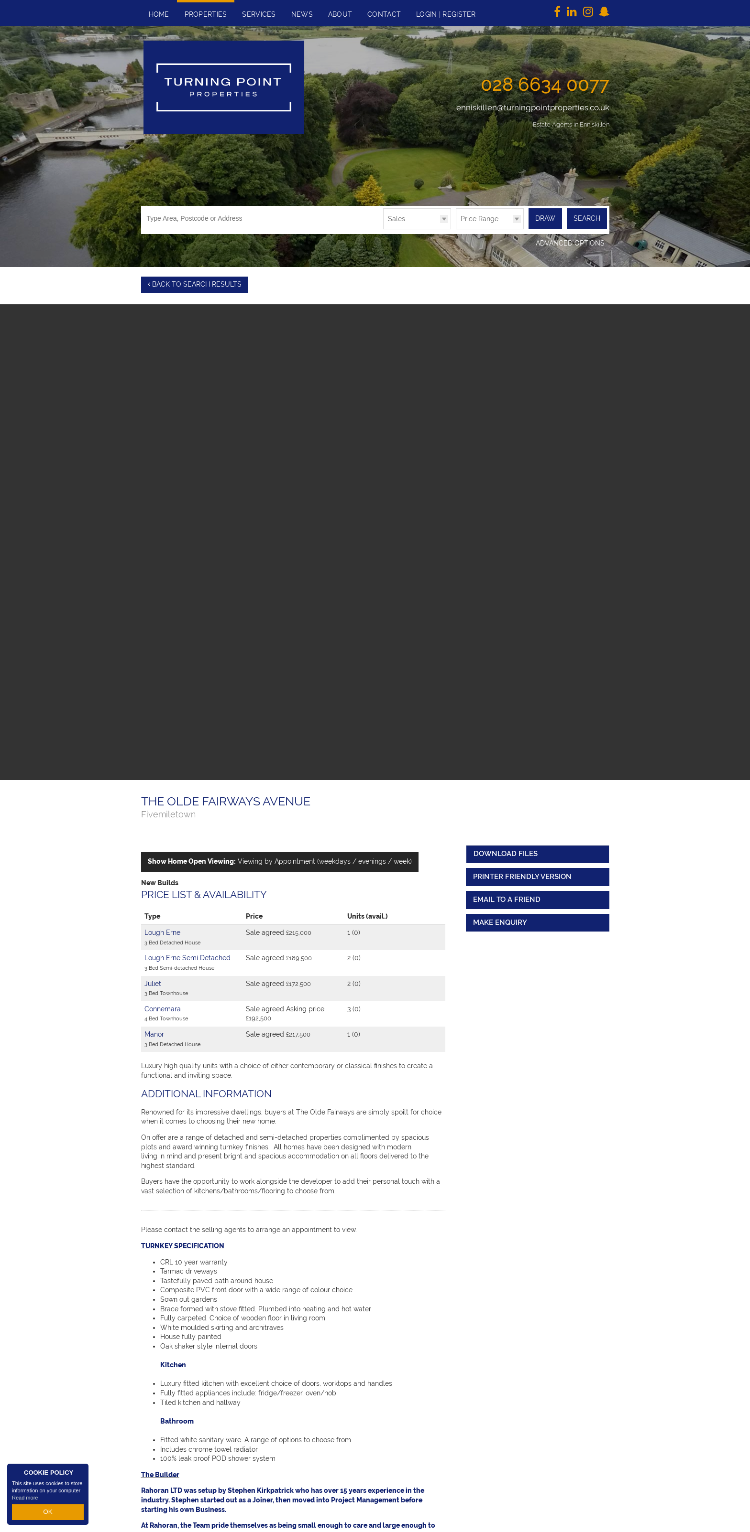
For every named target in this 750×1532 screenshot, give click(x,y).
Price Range (479, 219)
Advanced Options (570, 243)
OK (48, 1513)
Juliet (152, 982)
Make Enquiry (500, 920)
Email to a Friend (506, 898)
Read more (25, 1500)
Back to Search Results (195, 284)
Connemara (162, 1007)
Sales (396, 219)
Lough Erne (162, 931)
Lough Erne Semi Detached (187, 956)
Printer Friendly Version (520, 875)
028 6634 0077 (545, 84)
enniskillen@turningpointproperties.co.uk (532, 107)
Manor (154, 1033)
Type (383, 228)
